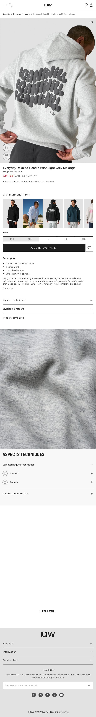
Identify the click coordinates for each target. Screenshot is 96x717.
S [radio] (12, 239)
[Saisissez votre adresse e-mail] (44, 685)
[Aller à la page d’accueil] (48, 5)
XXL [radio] (84, 239)
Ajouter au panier (44, 247)
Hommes (17, 14)
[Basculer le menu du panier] (91, 5)
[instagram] (41, 695)
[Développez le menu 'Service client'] (48, 660)
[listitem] (13, 213)
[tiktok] (54, 695)
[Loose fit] (6, 147)
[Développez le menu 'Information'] (48, 652)
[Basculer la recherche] (10, 5)
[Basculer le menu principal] (5, 5)
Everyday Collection (12, 171)
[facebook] (34, 695)
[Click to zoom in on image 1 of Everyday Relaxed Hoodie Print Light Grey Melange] (48, 90)
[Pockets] (6, 156)
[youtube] (61, 695)
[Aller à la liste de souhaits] (85, 5)
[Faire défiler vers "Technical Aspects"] (48, 300)
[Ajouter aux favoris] (89, 248)
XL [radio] (66, 239)
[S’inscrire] (89, 685)
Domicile (6, 14)
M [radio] (30, 239)
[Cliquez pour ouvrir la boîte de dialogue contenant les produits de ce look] (24, 529)
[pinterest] (47, 695)
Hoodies (27, 14)
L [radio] (48, 239)
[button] (48, 308)
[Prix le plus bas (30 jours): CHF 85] (35, 176)
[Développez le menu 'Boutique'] (48, 644)
